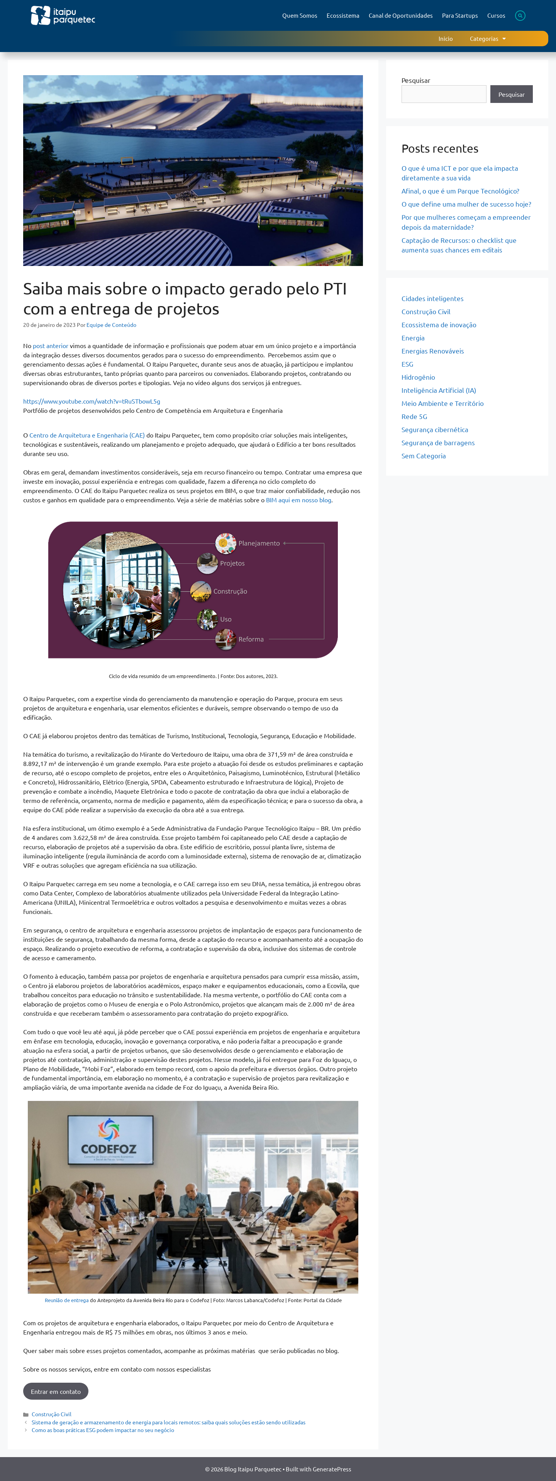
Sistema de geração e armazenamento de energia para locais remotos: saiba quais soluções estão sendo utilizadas (168, 1422)
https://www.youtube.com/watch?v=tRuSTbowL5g (91, 401)
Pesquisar (416, 80)
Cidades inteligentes (433, 298)
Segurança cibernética (435, 429)
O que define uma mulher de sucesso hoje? (466, 204)
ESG (407, 364)
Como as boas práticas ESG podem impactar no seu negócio (103, 1429)
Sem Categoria (424, 455)
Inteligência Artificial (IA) (439, 390)
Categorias (488, 38)
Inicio (446, 38)
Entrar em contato (56, 1391)
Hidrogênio (418, 377)
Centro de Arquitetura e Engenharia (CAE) (87, 435)
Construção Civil (51, 1413)
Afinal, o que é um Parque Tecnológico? (460, 191)
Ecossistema (343, 15)
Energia (413, 337)
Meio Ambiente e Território (443, 403)
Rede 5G (414, 416)
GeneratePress (332, 1469)
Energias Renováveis (433, 351)
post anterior (50, 345)
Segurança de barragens (438, 442)
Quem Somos (299, 15)
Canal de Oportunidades (401, 15)
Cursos (496, 15)
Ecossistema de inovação (439, 324)
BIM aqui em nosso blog (298, 499)
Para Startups (460, 15)
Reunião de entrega (67, 1300)
